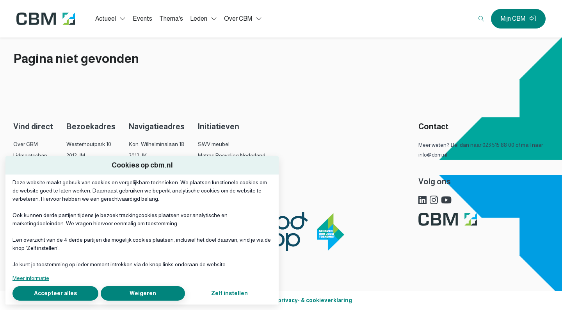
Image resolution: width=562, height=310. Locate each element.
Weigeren (143, 293)
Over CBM (25, 144)
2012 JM (75, 155)
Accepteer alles (55, 293)
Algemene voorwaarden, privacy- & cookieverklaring (281, 300)
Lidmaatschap (30, 155)
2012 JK (138, 155)
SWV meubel (213, 144)
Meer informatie (30, 278)
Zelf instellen (229, 293)
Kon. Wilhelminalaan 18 (156, 144)
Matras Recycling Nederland (231, 155)
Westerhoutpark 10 (88, 144)
